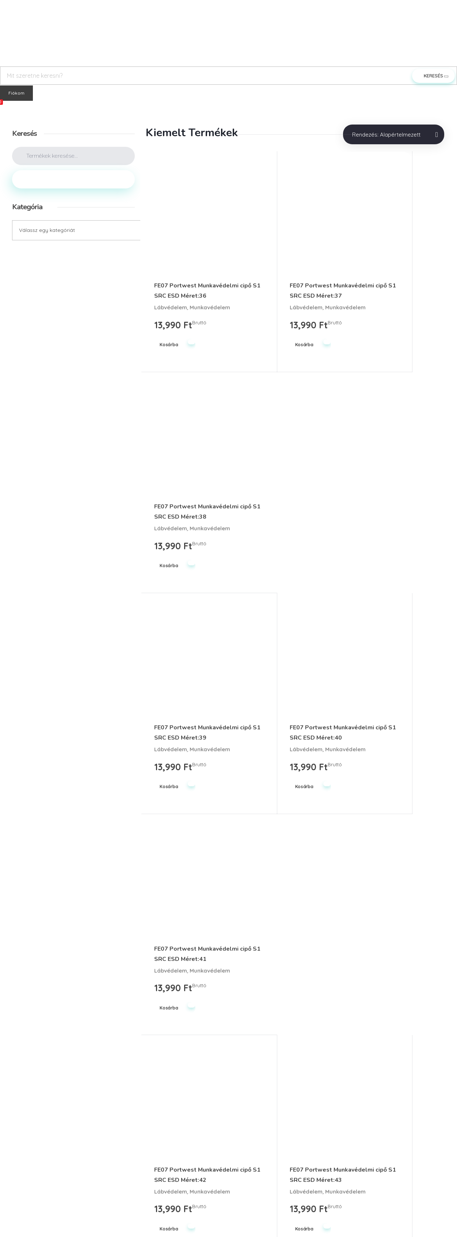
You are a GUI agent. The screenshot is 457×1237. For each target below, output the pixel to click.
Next (296, 994)
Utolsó (318, 995)
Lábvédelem (170, 281)
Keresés (73, 179)
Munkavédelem (174, 290)
